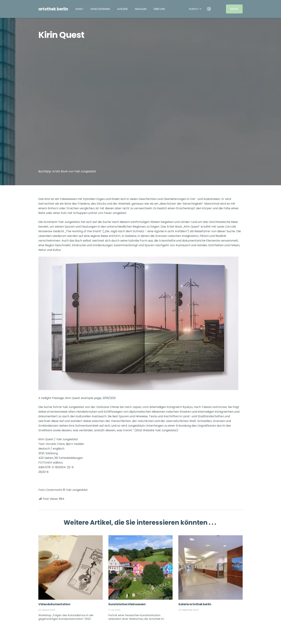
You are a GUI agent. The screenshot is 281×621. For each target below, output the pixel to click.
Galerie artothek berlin (194, 604)
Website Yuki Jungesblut (160, 430)
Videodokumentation (54, 604)
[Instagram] (209, 9)
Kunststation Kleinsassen (127, 604)
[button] (195, 9)
